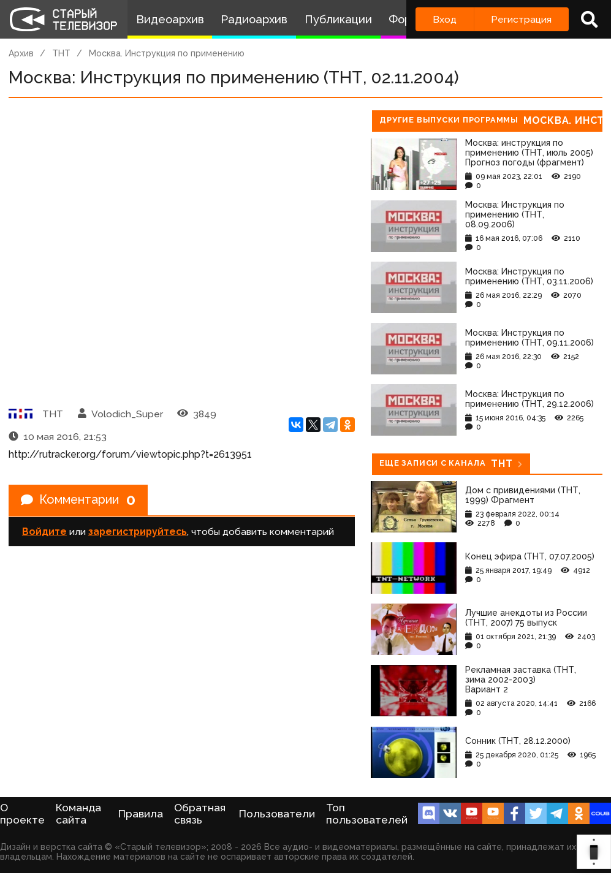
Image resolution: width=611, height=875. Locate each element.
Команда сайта (78, 813)
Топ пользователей (367, 813)
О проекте (22, 813)
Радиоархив (254, 19)
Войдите (44, 531)
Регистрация (521, 19)
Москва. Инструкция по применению (167, 53)
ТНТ (61, 53)
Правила (140, 814)
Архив (21, 53)
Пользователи (277, 814)
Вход (445, 19)
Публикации (338, 19)
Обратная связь (200, 813)
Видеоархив (170, 19)
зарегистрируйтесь (137, 531)
